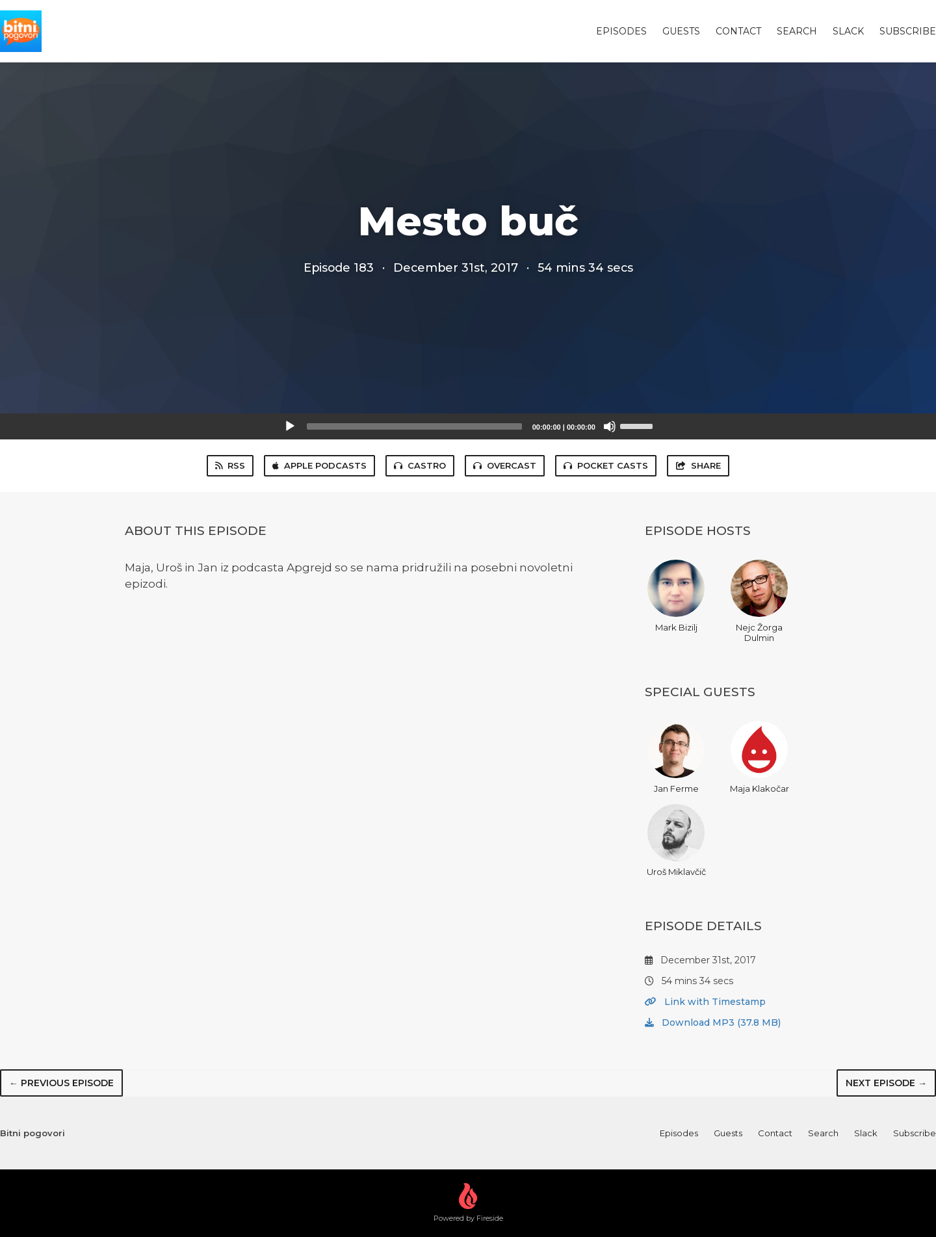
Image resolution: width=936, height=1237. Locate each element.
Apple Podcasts (319, 465)
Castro (420, 465)
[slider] (414, 426)
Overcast (504, 465)
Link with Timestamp (705, 1002)
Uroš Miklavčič (676, 840)
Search (797, 31)
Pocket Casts (606, 465)
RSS (230, 465)
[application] (468, 426)
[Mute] (609, 426)
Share (698, 465)
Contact (738, 31)
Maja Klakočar (759, 757)
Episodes (621, 31)
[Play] (289, 426)
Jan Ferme (676, 757)
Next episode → (886, 1083)
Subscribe (907, 31)
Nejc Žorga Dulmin (759, 601)
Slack (848, 31)
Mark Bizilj (676, 596)
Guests (681, 31)
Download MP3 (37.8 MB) (713, 1022)
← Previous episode (61, 1083)
